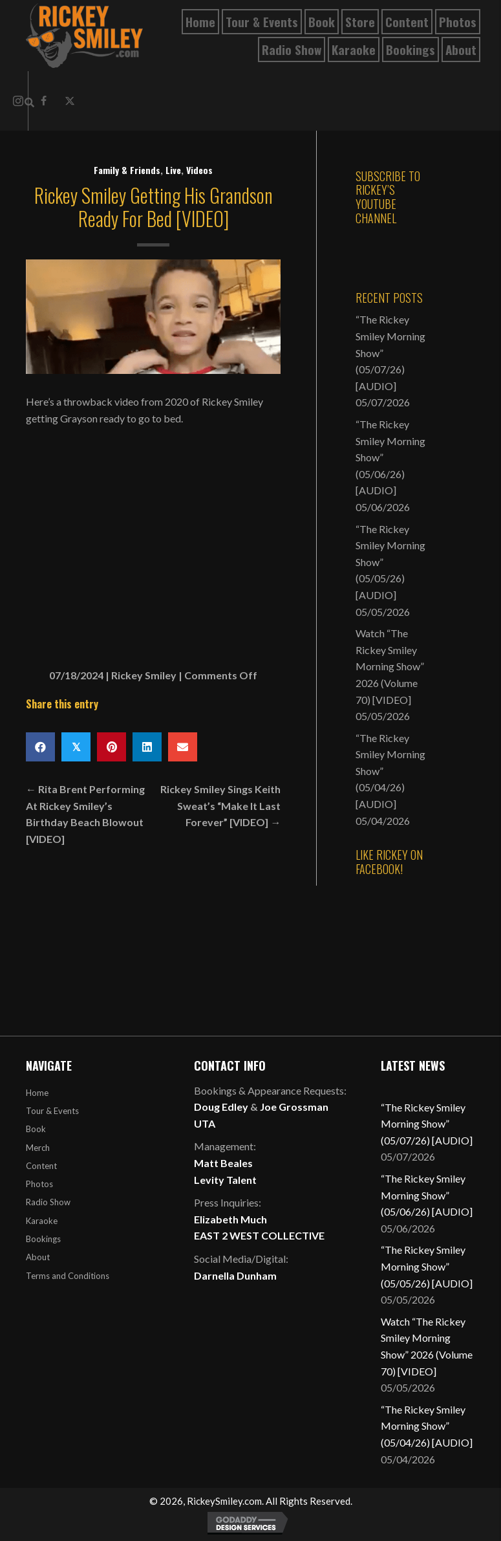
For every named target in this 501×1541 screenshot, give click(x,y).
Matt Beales (223, 1163)
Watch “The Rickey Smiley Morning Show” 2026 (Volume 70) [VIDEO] (390, 666)
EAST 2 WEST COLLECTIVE (259, 1235)
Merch (38, 1147)
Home (37, 1092)
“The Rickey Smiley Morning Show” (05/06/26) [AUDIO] (427, 1195)
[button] (70, 101)
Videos (199, 170)
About (38, 1257)
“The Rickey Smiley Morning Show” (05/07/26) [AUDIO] (427, 1123)
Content (41, 1166)
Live (173, 170)
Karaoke (42, 1221)
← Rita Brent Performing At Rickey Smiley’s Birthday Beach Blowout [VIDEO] (85, 814)
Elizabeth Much (230, 1219)
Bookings (43, 1239)
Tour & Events (52, 1111)
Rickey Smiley (143, 675)
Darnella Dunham (235, 1275)
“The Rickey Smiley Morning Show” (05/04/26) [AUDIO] (427, 1425)
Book (36, 1129)
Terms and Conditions (67, 1276)
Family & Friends (127, 170)
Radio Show (48, 1202)
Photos (39, 1184)
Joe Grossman (294, 1106)
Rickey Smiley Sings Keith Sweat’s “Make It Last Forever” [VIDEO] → (220, 805)
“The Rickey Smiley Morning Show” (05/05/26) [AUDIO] (427, 1266)
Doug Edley (221, 1106)
